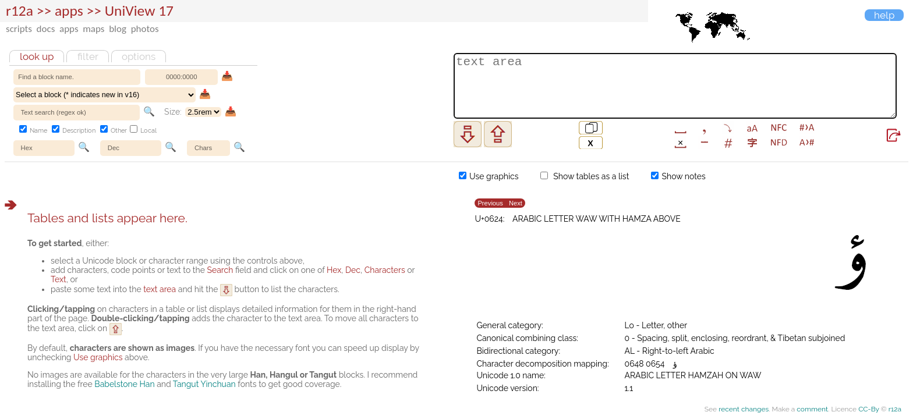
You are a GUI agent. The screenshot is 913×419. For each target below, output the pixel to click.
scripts (19, 29)
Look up (37, 56)
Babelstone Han (124, 384)
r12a (19, 11)
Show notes (678, 176)
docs (46, 29)
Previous (490, 203)
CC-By (868, 409)
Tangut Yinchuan (204, 384)
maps (93, 29)
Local (143, 130)
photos (145, 29)
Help (884, 15)
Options (138, 56)
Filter (87, 56)
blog (117, 29)
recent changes (744, 409)
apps (69, 29)
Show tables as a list (584, 176)
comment (812, 409)
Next (515, 203)
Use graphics (489, 176)
